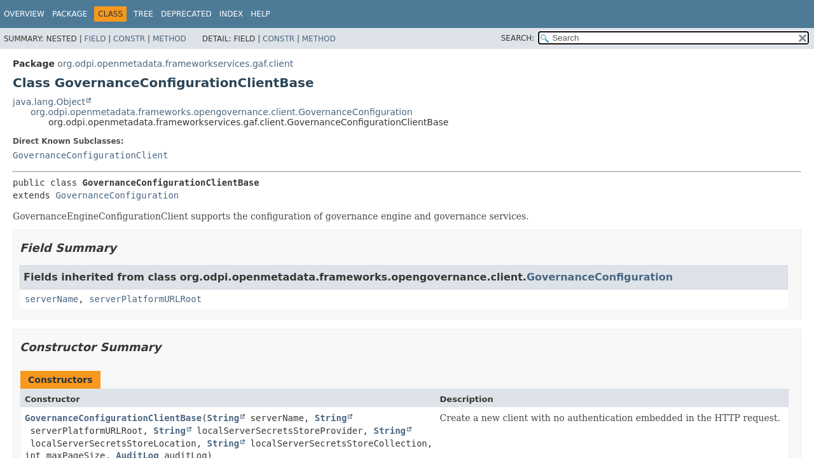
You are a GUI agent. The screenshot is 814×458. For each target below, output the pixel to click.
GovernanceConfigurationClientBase (113, 418)
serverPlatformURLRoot (145, 299)
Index (231, 14)
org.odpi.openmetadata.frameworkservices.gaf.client (175, 64)
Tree (143, 14)
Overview (24, 14)
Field (95, 38)
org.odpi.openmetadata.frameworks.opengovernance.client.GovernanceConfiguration (222, 112)
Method (169, 38)
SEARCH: (518, 38)
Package (69, 14)
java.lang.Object (49, 102)
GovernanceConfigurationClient (90, 155)
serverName (51, 299)
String (223, 418)
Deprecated (186, 14)
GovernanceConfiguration (117, 195)
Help (260, 14)
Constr (129, 38)
